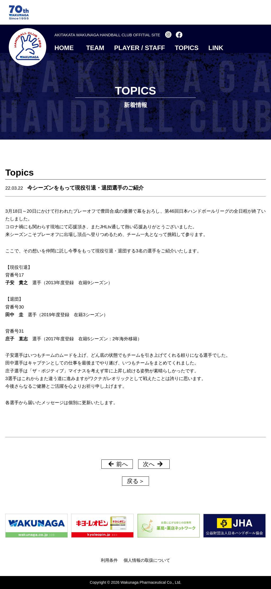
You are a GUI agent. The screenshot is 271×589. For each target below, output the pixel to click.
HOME (64, 47)
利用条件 (109, 560)
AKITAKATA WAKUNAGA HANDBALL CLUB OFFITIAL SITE (107, 35)
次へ (152, 464)
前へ (118, 464)
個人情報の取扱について (147, 560)
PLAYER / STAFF (139, 47)
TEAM (95, 47)
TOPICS (187, 47)
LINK (215, 47)
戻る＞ (135, 481)
